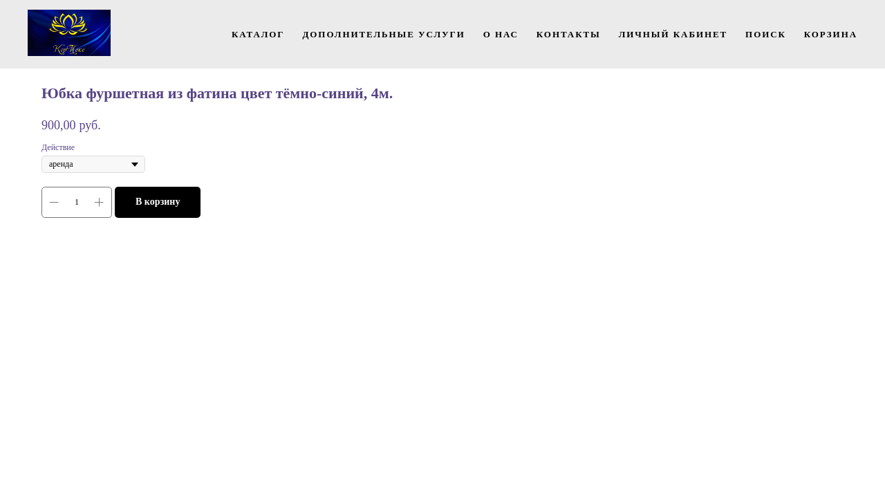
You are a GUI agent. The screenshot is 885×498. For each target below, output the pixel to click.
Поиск (765, 34)
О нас (501, 34)
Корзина (830, 34)
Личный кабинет (673, 34)
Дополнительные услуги (383, 34)
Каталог (258, 34)
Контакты (569, 34)
